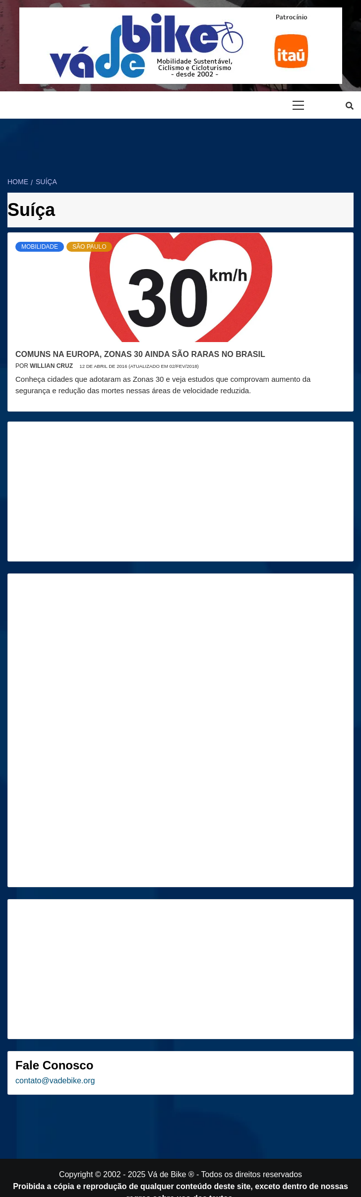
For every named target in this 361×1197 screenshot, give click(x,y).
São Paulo (89, 246)
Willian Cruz (52, 365)
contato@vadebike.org (55, 1080)
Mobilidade (39, 246)
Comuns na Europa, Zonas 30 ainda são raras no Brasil (140, 354)
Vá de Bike (167, 1174)
